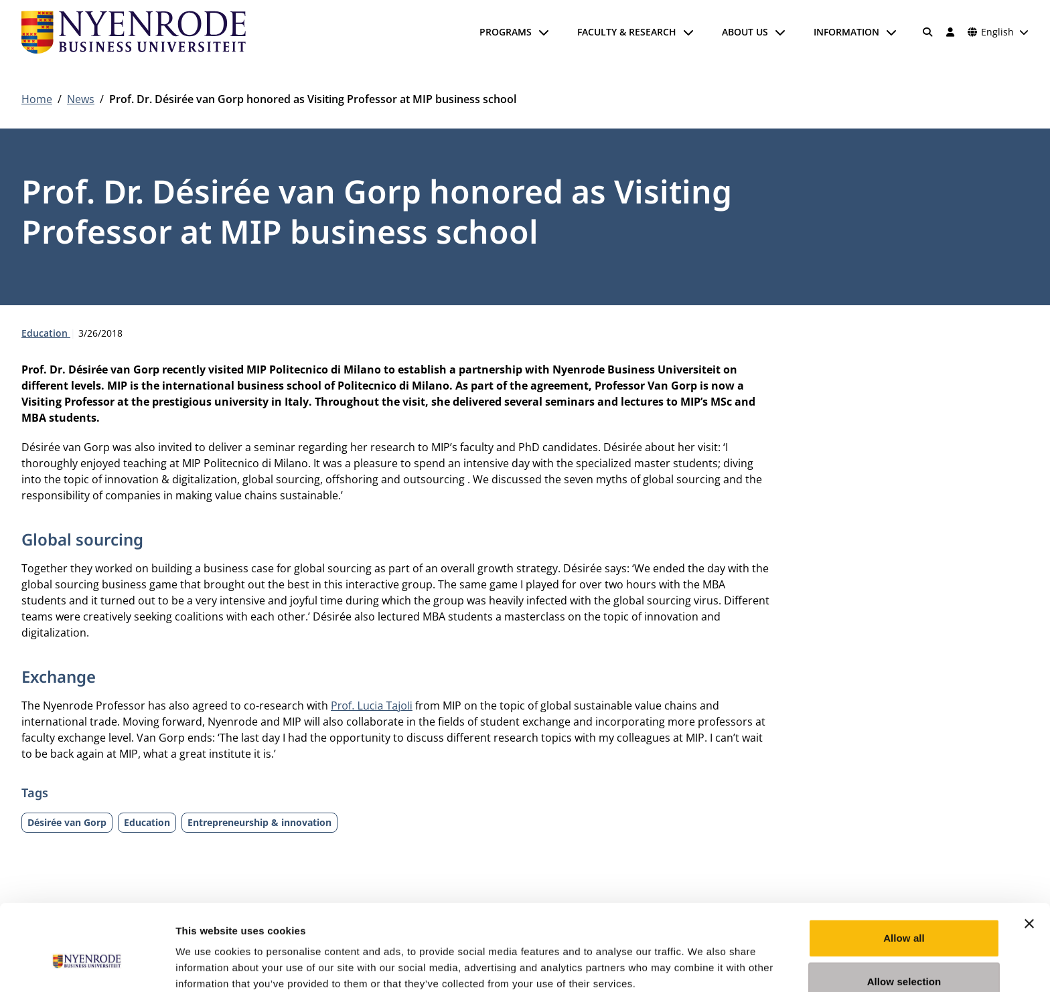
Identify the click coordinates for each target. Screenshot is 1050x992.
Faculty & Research (626, 31)
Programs (505, 31)
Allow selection (904, 914)
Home (36, 99)
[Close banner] (1029, 856)
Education (45, 333)
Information (846, 31)
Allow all (904, 870)
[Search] (928, 32)
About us (745, 31)
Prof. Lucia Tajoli (371, 705)
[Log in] (950, 32)
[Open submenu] (543, 32)
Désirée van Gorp (66, 822)
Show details (703, 965)
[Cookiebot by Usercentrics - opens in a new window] (86, 966)
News (80, 99)
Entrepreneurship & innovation (259, 822)
